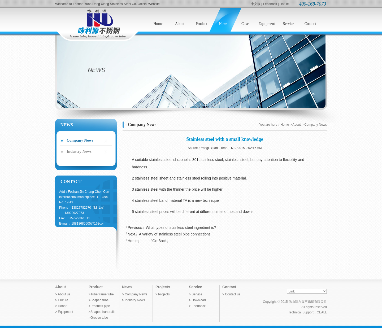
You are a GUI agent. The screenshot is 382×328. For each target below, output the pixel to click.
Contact (229, 287)
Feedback (270, 4)
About (60, 287)
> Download (197, 300)
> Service (195, 294)
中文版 (256, 4)
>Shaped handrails (102, 312)
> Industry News (133, 300)
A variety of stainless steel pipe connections (175, 234)
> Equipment (64, 312)
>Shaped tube (98, 300)
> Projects (162, 294)
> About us (62, 294)
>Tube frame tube (101, 294)
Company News (80, 140)
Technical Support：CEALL (307, 312)
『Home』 (132, 241)
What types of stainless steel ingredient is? (181, 227)
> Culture (61, 300)
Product (96, 287)
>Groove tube (98, 318)
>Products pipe (99, 306)
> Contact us (231, 294)
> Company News (134, 294)
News (127, 287)
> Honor (61, 306)
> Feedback (197, 306)
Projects (162, 287)
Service (195, 287)
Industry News (79, 151)
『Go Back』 (159, 241)
